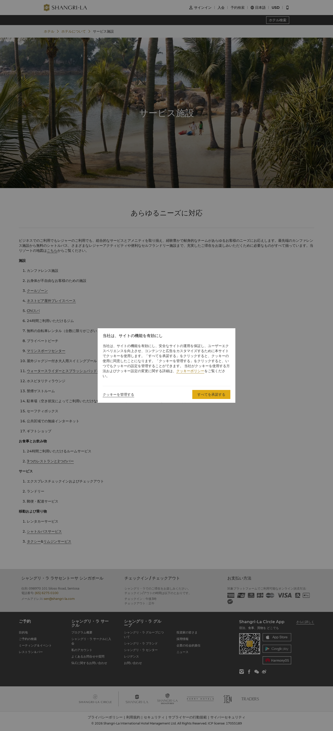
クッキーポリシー (190, 371)
